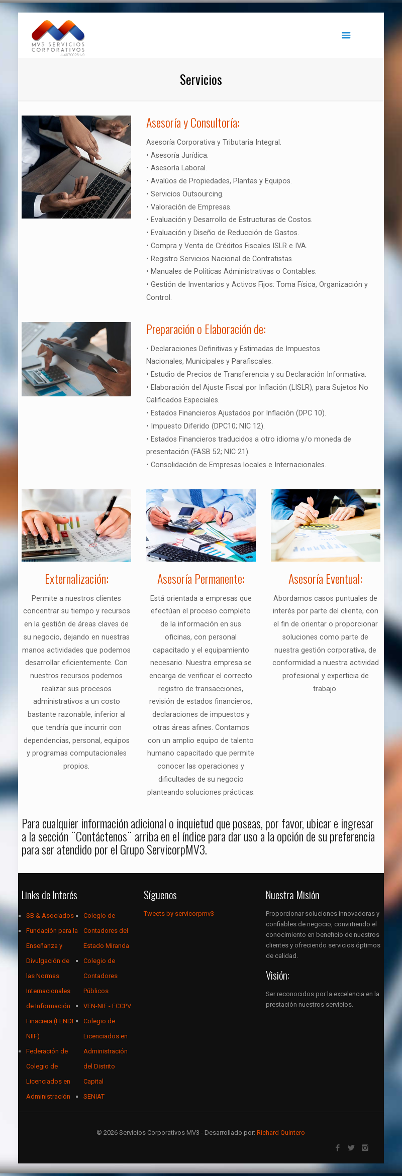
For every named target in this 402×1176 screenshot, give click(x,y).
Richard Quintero (281, 1132)
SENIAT (94, 1096)
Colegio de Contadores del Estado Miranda (106, 930)
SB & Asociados (50, 915)
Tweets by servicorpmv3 (179, 913)
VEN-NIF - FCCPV (107, 1006)
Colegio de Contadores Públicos (100, 976)
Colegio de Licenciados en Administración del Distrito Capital (105, 1051)
